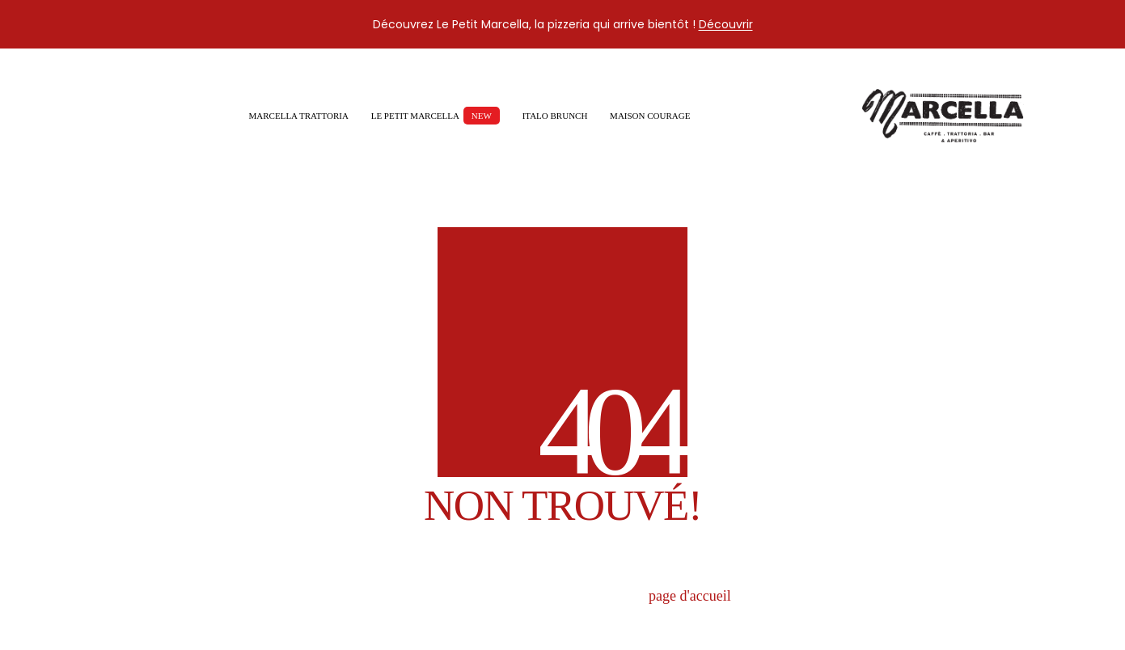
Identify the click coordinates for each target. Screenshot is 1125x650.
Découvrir (726, 24)
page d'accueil (690, 596)
